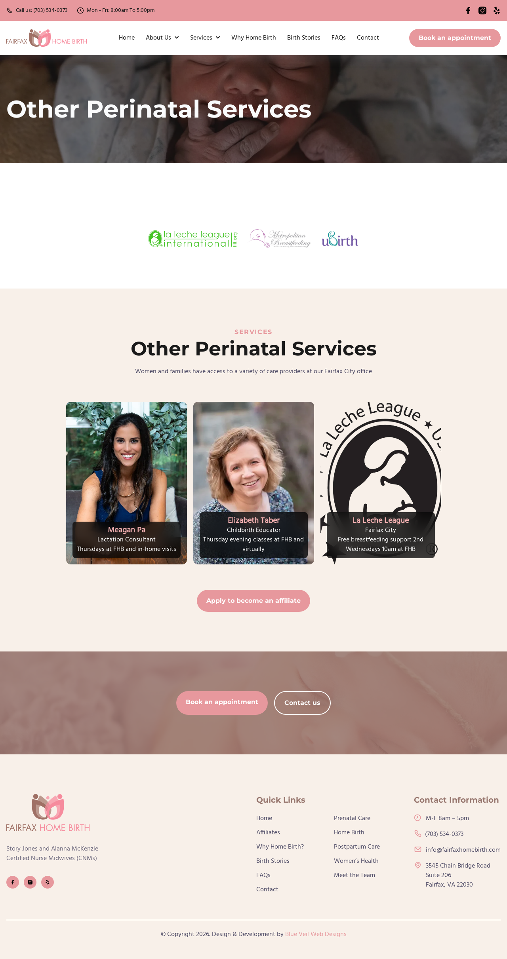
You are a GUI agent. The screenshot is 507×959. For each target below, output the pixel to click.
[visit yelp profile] (47, 882)
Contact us (302, 702)
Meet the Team (354, 875)
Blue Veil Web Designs (316, 934)
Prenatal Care (352, 818)
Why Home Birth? (280, 847)
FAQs (339, 38)
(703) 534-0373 (438, 834)
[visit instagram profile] (30, 882)
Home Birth (349, 832)
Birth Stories (303, 38)
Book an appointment (455, 38)
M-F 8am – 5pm (441, 818)
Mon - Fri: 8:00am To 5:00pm (115, 10)
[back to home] (46, 38)
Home (127, 38)
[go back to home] (48, 814)
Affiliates (268, 832)
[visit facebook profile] (12, 882)
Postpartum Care (357, 847)
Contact (368, 38)
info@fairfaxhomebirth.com (457, 850)
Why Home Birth (253, 38)
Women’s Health (356, 861)
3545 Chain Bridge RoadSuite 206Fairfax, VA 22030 (452, 875)
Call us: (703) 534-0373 (37, 10)
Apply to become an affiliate (253, 600)
